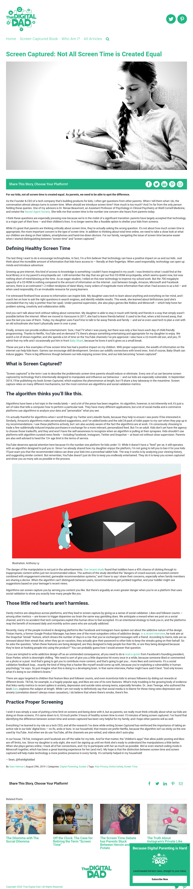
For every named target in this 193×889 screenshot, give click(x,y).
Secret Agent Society (37, 211)
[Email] (180, 184)
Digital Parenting (69, 766)
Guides (82, 766)
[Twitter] (156, 184)
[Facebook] (149, 184)
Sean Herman (16, 766)
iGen (15, 688)
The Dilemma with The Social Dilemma (22, 839)
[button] (107, 39)
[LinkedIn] (164, 184)
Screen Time (130, 766)
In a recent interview (153, 633)
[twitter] (171, 19)
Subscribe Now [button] (160, 879)
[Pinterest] (172, 184)
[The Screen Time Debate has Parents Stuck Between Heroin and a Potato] (120, 818)
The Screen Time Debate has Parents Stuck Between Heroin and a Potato (118, 843)
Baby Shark (76, 340)
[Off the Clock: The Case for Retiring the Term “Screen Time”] (73, 818)
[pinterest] (182, 19)
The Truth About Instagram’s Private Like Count (164, 841)
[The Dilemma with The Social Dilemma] (26, 818)
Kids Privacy (101, 766)
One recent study (94, 569)
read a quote (132, 654)
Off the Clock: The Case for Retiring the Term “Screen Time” (73, 841)
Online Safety (116, 766)
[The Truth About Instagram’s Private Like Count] (167, 818)
